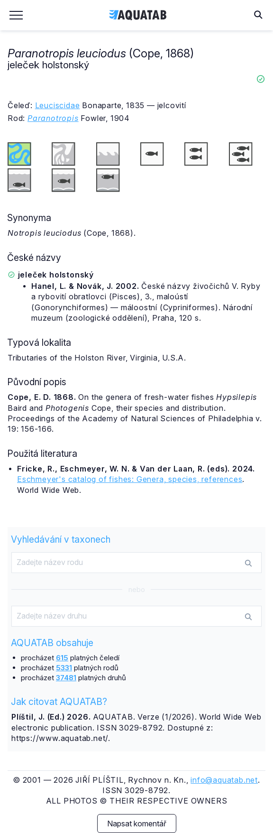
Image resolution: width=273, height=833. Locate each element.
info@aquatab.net (224, 780)
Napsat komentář (136, 823)
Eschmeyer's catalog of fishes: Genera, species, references (129, 479)
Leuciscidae (57, 105)
